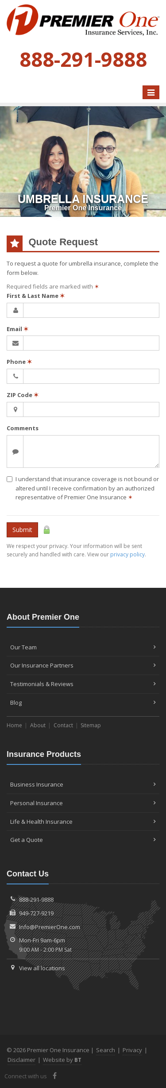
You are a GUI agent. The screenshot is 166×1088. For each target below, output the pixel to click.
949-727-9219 (36, 913)
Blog (83, 702)
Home (14, 725)
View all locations (42, 968)
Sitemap (91, 725)
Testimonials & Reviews (83, 684)
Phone (19, 362)
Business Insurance (83, 784)
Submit (22, 529)
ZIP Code (23, 395)
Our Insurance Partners (83, 665)
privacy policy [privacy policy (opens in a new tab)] (127, 554)
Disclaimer (21, 1060)
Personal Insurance (83, 803)
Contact (63, 725)
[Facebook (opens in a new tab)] (54, 1075)
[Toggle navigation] (151, 92)
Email (17, 329)
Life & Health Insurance (83, 822)
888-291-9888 (36, 899)
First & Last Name (36, 296)
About (38, 725)
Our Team (83, 647)
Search (105, 1050)
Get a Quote (83, 840)
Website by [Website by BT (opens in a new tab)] (62, 1060)
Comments (23, 428)
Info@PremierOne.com (49, 927)
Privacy (132, 1050)
